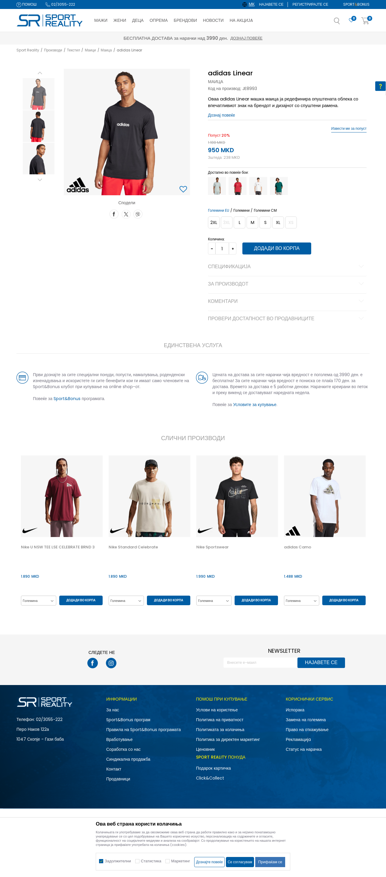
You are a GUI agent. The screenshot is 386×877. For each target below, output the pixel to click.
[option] (38, 94)
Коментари (287, 302)
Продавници (118, 779)
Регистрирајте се (310, 4)
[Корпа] (365, 21)
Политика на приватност (220, 720)
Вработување (119, 739)
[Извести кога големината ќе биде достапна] (226, 222)
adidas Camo (297, 547)
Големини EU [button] (218, 210)
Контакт (113, 769)
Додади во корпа (277, 248)
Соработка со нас (123, 749)
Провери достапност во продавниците (287, 319)
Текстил (73, 50)
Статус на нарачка (304, 749)
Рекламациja (298, 739)
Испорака (295, 710)
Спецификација (287, 267)
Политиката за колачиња (220, 730)
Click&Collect (210, 778)
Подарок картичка (213, 768)
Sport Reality (27, 50)
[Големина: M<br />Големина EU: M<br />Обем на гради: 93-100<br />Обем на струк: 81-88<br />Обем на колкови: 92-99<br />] (252, 222)
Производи (53, 50)
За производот (287, 284)
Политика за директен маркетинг (228, 739)
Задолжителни (118, 861)
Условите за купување (254, 405)
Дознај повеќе (246, 38)
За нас (112, 710)
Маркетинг (180, 861)
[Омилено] (351, 20)
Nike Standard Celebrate (133, 547)
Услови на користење (217, 710)
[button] (342, 22)
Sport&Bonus (67, 399)
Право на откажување (307, 730)
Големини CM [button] (265, 210)
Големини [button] (241, 210)
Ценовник (205, 749)
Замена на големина (306, 720)
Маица (106, 50)
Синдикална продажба (128, 759)
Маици (90, 50)
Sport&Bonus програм (128, 720)
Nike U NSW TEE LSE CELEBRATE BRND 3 (58, 547)
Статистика (151, 861)
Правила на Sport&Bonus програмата (143, 730)
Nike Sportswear (212, 547)
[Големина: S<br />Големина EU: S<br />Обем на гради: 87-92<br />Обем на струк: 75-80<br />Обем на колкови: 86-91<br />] (265, 222)
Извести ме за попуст (349, 128)
